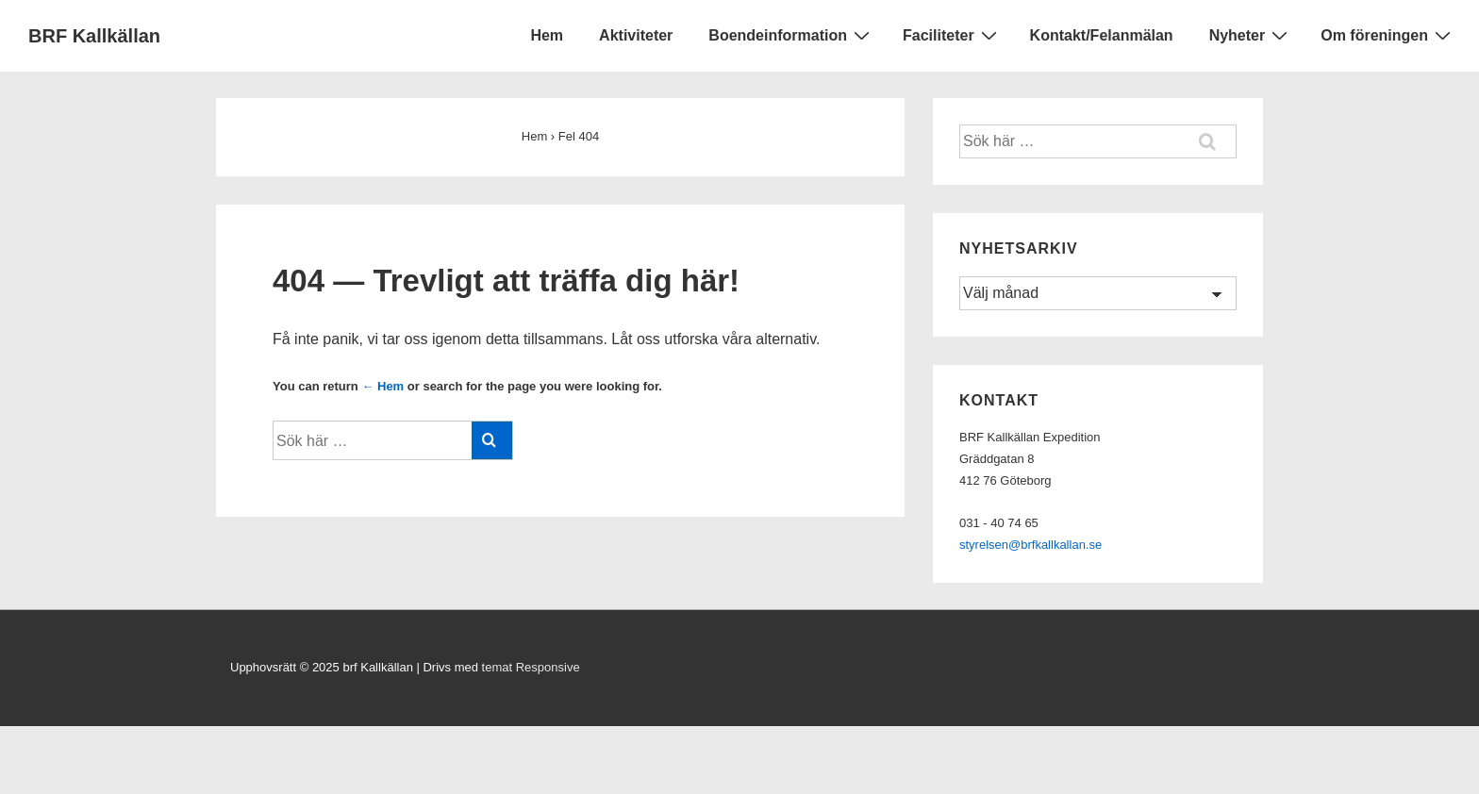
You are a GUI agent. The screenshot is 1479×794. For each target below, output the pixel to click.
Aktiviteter (636, 35)
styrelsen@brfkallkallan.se (1030, 545)
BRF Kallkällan (94, 35)
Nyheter (1251, 35)
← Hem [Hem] (382, 386)
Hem (546, 35)
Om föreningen (1388, 35)
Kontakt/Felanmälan (1101, 35)
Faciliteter (952, 35)
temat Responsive (531, 667)
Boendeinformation (791, 35)
